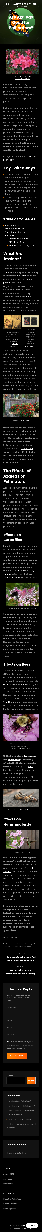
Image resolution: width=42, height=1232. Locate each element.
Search (9, 1075)
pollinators (28, 947)
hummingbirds (30, 944)
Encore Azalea (24, 420)
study (30, 766)
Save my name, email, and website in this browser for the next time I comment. (20, 1045)
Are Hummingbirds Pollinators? (22, 1106)
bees (14, 944)
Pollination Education (21, 3)
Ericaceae (9, 272)
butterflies (20, 944)
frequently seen (11, 577)
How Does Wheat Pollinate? (20, 1119)
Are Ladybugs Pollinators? (20, 1101)
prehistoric (22, 275)
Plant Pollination (11, 937)
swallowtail (19, 570)
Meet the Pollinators (11, 947)
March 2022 (8, 1184)
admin (27, 33)
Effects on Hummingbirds (21, 245)
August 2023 (8, 1174)
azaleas (9, 944)
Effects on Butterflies (19, 238)
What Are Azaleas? (14, 228)
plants (21, 947)
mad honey (9, 702)
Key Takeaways (13, 225)
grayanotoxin (26, 448)
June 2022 (7, 1179)
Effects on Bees (16, 242)
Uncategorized (9, 1208)
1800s (28, 296)
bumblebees (9, 684)
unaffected (25, 684)
